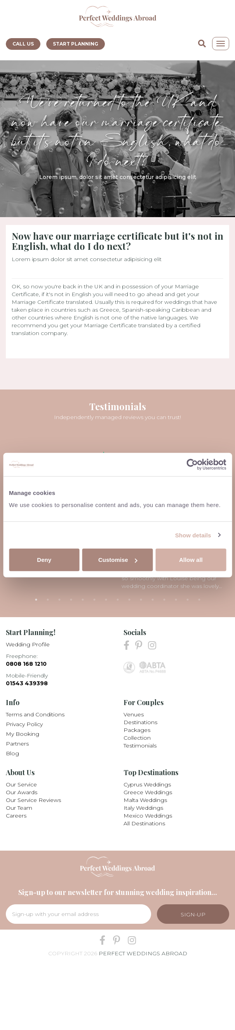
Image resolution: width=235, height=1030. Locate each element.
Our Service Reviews (33, 800)
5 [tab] (83, 600)
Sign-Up (193, 914)
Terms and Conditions (35, 714)
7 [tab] (106, 600)
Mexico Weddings (148, 815)
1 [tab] (36, 600)
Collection (137, 737)
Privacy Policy (24, 724)
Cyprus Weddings (147, 784)
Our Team (19, 807)
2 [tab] (48, 600)
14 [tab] (187, 600)
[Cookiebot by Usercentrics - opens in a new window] (192, 464)
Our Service (21, 784)
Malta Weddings (145, 800)
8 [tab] (118, 600)
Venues (134, 714)
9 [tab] (129, 600)
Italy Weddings (143, 807)
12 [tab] (164, 600)
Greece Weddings (148, 792)
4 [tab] (71, 600)
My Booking (22, 733)
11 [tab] (153, 600)
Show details (193, 535)
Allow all (191, 559)
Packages (137, 729)
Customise (118, 559)
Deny (44, 559)
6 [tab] (94, 600)
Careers (16, 815)
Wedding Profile (28, 644)
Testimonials (140, 745)
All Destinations (144, 823)
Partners (17, 743)
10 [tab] (141, 600)
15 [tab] (199, 600)
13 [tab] (176, 600)
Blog (12, 753)
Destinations (140, 722)
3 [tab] (59, 600)
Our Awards (21, 792)
